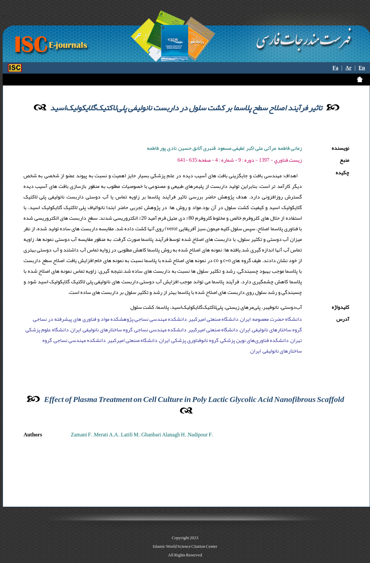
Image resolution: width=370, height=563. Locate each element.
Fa (336, 68)
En (361, 68)
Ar (349, 68)
